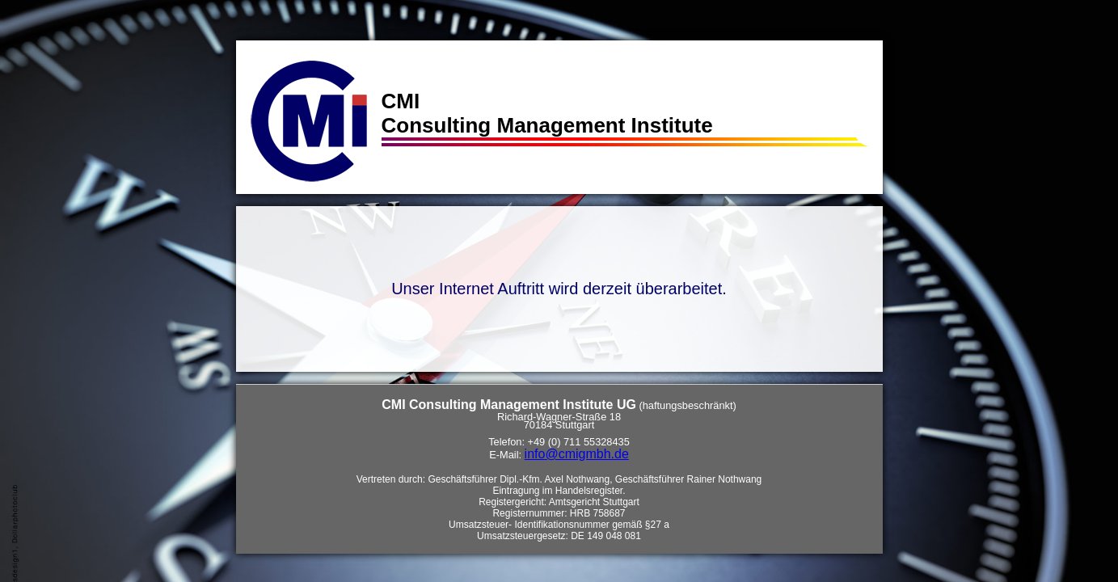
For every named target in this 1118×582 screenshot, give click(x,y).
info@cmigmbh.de (577, 454)
